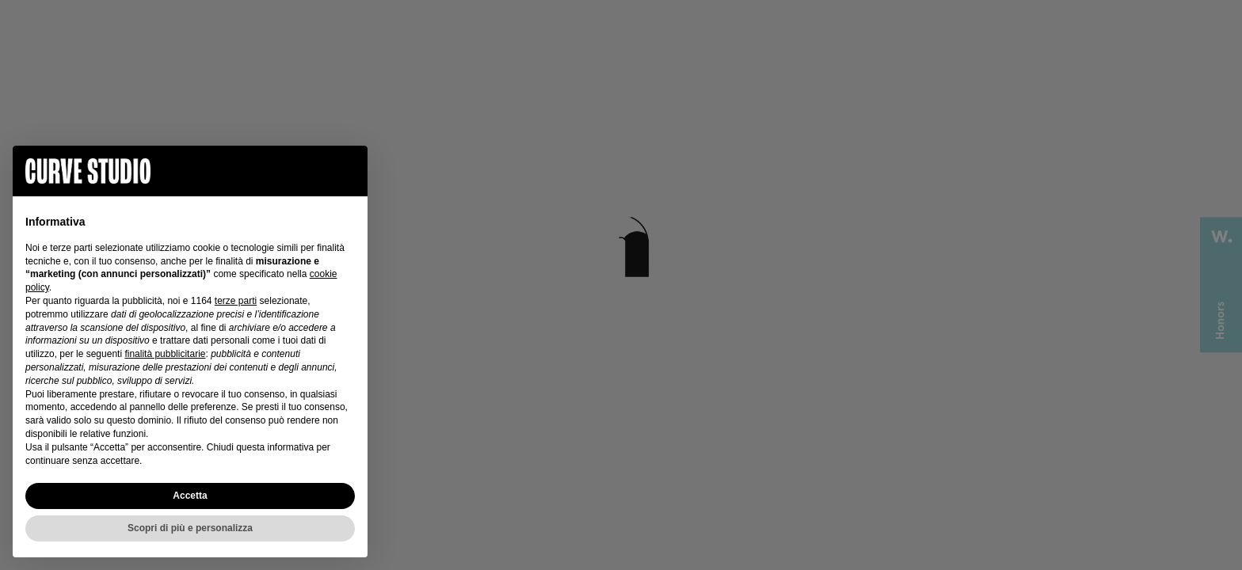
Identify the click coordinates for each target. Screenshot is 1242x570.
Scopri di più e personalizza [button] (190, 528)
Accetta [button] (190, 495)
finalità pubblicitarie (164, 353)
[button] (347, 171)
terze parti (236, 300)
